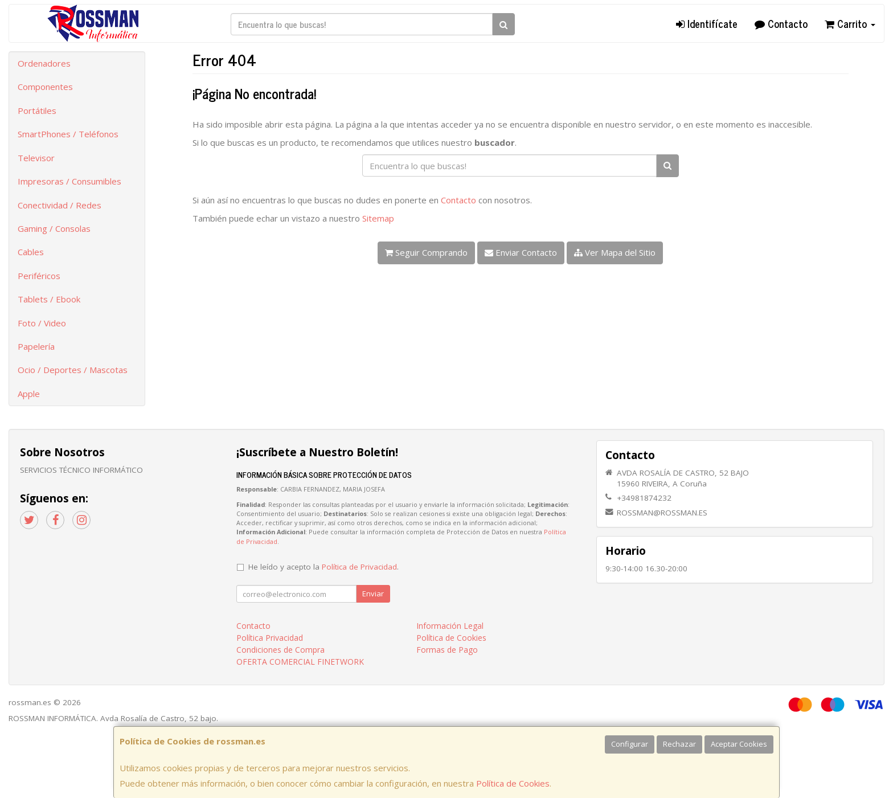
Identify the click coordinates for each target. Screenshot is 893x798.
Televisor (36, 157)
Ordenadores (44, 63)
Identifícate (707, 23)
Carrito (850, 23)
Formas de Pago (447, 649)
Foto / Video (42, 323)
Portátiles (37, 110)
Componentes (45, 86)
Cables (31, 251)
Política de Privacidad (359, 567)
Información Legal (450, 625)
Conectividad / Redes (59, 205)
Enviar (373, 593)
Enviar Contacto (521, 252)
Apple (29, 393)
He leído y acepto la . (323, 567)
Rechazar (679, 744)
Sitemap (378, 218)
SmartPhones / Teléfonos (68, 134)
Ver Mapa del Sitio (615, 252)
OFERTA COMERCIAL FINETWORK (300, 661)
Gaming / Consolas (54, 228)
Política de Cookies (513, 783)
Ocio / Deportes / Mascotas (73, 369)
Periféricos (39, 275)
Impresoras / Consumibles (69, 181)
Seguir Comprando (426, 252)
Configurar (629, 744)
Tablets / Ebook (49, 299)
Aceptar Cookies (739, 744)
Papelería (36, 346)
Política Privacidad (269, 637)
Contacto (781, 23)
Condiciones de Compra (280, 649)
